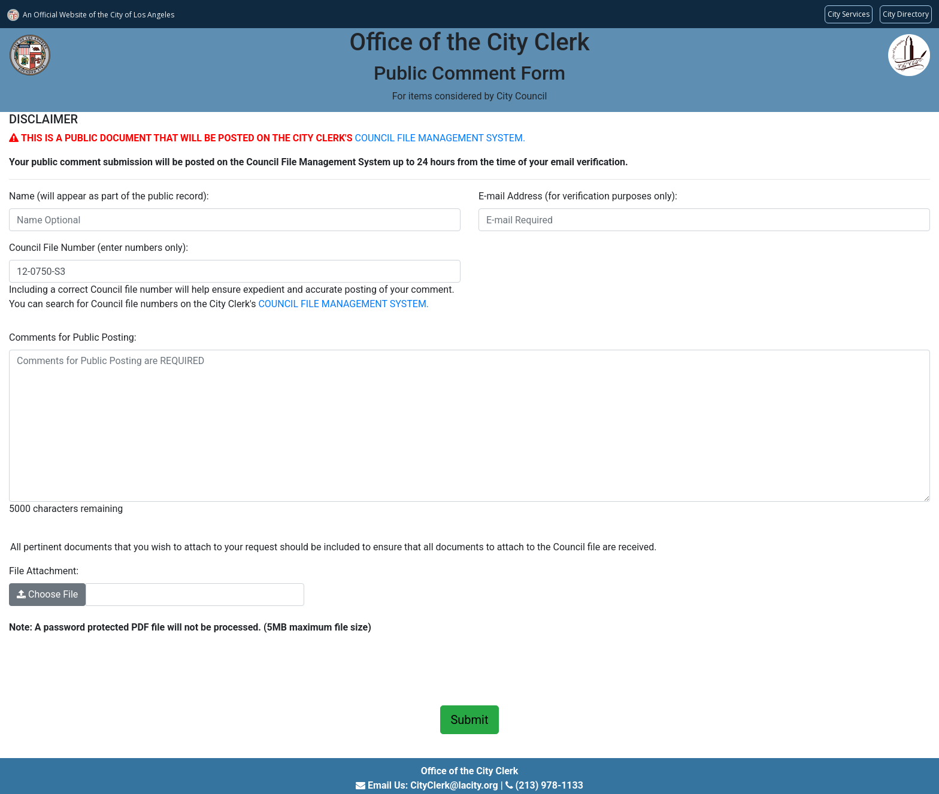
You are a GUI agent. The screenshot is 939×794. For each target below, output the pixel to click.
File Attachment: (43, 571)
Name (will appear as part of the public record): (109, 196)
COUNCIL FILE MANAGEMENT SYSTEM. (440, 138)
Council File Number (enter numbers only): (98, 247)
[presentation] (100, 667)
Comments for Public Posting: (73, 337)
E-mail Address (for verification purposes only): (577, 196)
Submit (469, 720)
